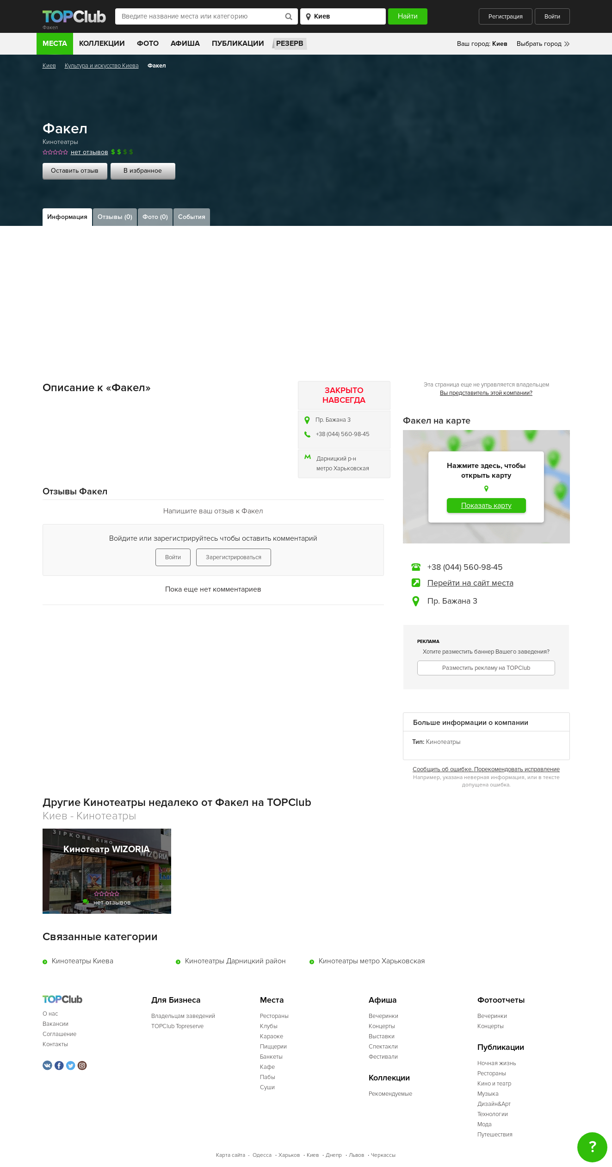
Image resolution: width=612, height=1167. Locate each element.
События (191, 217)
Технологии (492, 1114)
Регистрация (505, 16)
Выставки (382, 1036)
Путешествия (495, 1134)
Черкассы (383, 1155)
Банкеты (271, 1057)
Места (55, 43)
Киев (49, 65)
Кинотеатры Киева (82, 961)
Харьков (289, 1155)
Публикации (238, 43)
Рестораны (274, 1016)
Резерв (289, 43)
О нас (50, 1013)
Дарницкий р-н (336, 458)
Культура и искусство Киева (102, 65)
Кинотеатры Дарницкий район (235, 961)
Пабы (267, 1077)
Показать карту (486, 505)
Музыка (488, 1094)
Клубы (269, 1026)
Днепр (334, 1155)
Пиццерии (273, 1046)
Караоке (271, 1036)
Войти (552, 16)
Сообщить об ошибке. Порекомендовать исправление (486, 769)
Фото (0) (155, 217)
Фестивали (383, 1057)
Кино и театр (494, 1083)
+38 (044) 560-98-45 (343, 434)
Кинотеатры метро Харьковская (372, 961)
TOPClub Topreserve (177, 1026)
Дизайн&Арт (494, 1104)
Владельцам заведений (183, 1016)
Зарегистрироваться (233, 557)
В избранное (143, 171)
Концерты (382, 1026)
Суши (267, 1087)
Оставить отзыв (75, 171)
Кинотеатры (60, 142)
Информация (67, 217)
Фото (148, 43)
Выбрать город (539, 44)
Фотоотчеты (501, 1000)
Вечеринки (383, 1016)
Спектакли (383, 1046)
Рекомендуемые (390, 1094)
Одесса (262, 1155)
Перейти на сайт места (470, 583)
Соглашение (59, 1034)
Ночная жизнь (496, 1063)
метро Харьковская (342, 468)
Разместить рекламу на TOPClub (486, 668)
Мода (484, 1124)
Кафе (267, 1067)
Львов (356, 1155)
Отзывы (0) (115, 217)
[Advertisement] (306, 295)
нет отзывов (89, 152)
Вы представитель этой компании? (486, 393)
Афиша (185, 43)
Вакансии (55, 1024)
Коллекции (102, 43)
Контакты (55, 1044)
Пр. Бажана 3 (333, 420)
